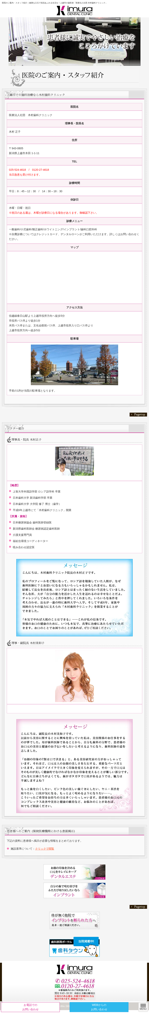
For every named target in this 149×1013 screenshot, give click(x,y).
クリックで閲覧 (44, 848)
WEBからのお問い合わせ (99, 1007)
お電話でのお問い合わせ (30, 1007)
